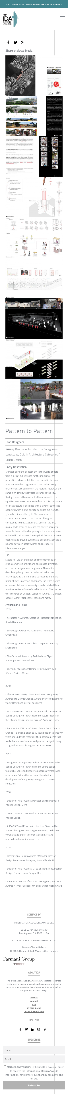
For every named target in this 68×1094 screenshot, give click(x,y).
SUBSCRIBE (34, 1040)
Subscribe (34, 1085)
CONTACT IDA (34, 915)
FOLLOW (34, 1020)
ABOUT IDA (34, 973)
